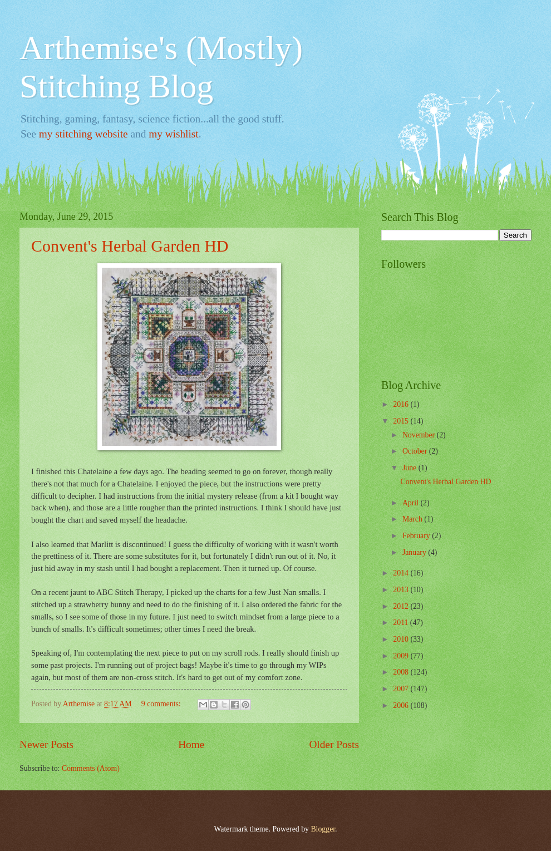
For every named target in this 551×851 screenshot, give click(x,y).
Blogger (323, 829)
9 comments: (162, 704)
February (417, 536)
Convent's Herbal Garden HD (129, 246)
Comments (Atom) (91, 768)
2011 (401, 622)
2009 (401, 656)
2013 (401, 590)
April (411, 503)
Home (191, 744)
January (415, 552)
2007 (401, 689)
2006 (401, 705)
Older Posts (334, 744)
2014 (401, 573)
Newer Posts (46, 744)
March (413, 519)
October (415, 451)
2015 (401, 421)
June (410, 468)
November (419, 435)
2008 (401, 672)
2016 (401, 404)
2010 (401, 639)
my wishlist (174, 134)
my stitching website (83, 134)
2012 (401, 606)
